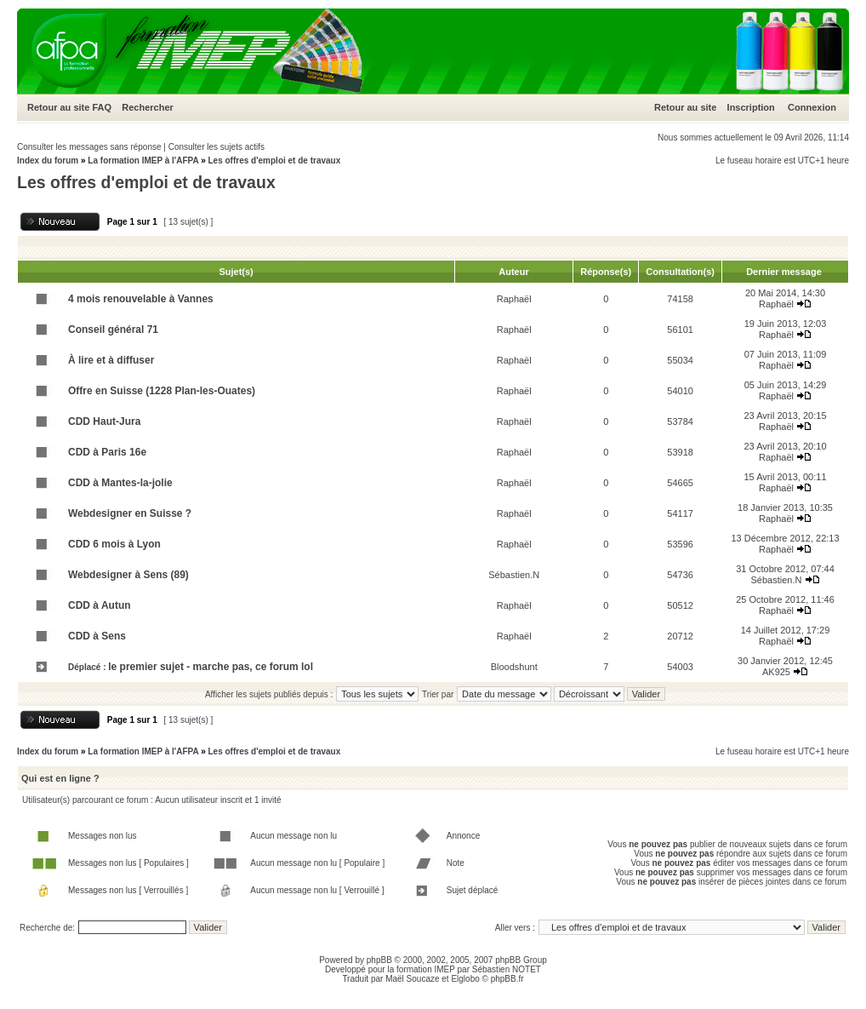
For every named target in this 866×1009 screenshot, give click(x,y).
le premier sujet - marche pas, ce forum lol (210, 667)
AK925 (776, 672)
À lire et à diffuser (111, 360)
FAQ (101, 107)
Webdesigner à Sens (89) (128, 575)
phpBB (379, 960)
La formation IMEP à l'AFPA (143, 160)
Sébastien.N (513, 575)
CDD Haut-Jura (104, 421)
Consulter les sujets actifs (216, 147)
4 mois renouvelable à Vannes (141, 299)
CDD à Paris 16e (107, 452)
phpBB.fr (507, 978)
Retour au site (58, 107)
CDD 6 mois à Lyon (114, 544)
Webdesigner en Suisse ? (129, 513)
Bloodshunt (514, 667)
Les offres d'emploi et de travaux (274, 160)
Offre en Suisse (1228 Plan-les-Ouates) (161, 391)
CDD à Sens (97, 636)
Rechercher (148, 107)
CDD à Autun (99, 605)
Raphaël (514, 299)
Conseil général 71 (113, 329)
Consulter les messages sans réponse (89, 147)
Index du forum (47, 160)
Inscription (751, 107)
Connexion (812, 107)
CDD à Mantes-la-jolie (120, 483)
